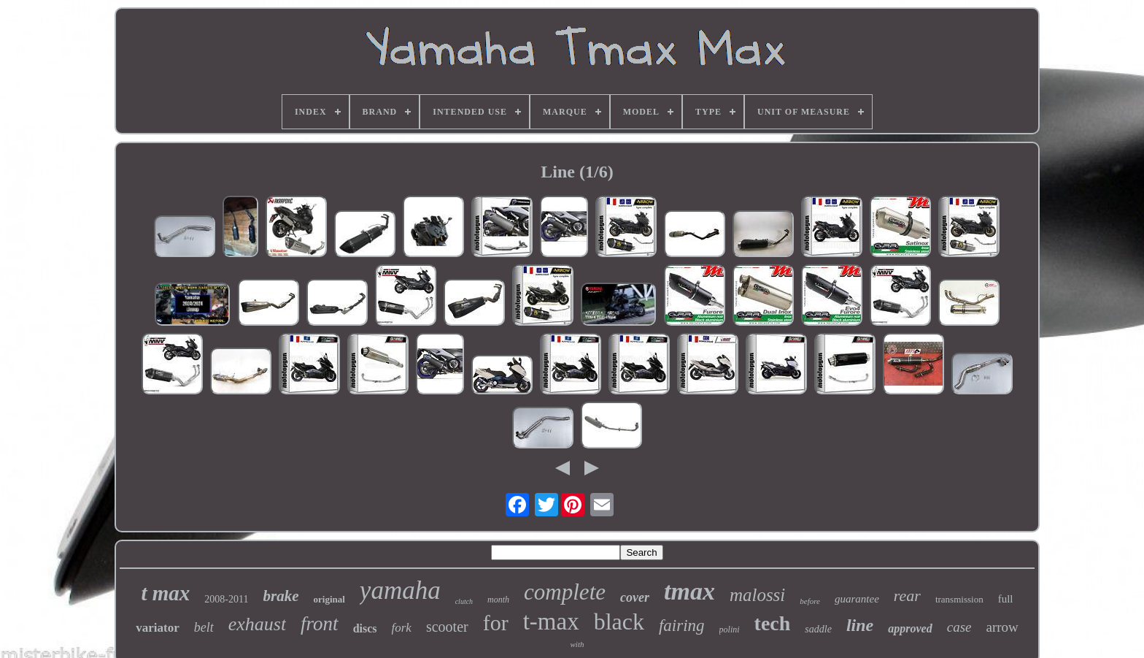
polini (729, 629)
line (859, 625)
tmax (689, 591)
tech (772, 623)
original (329, 599)
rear (907, 595)
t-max (551, 621)
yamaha (400, 590)
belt (204, 627)
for (496, 623)
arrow (1002, 627)
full (1005, 599)
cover (634, 597)
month (498, 599)
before (810, 601)
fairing (682, 625)
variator (157, 628)
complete (565, 592)
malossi (757, 595)
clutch (464, 601)
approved (910, 628)
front (320, 624)
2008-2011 (226, 599)
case (959, 627)
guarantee (857, 599)
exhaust (257, 624)
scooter (447, 627)
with (577, 644)
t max (165, 593)
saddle (818, 629)
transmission (959, 599)
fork (401, 628)
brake (281, 596)
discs (365, 628)
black (619, 621)
